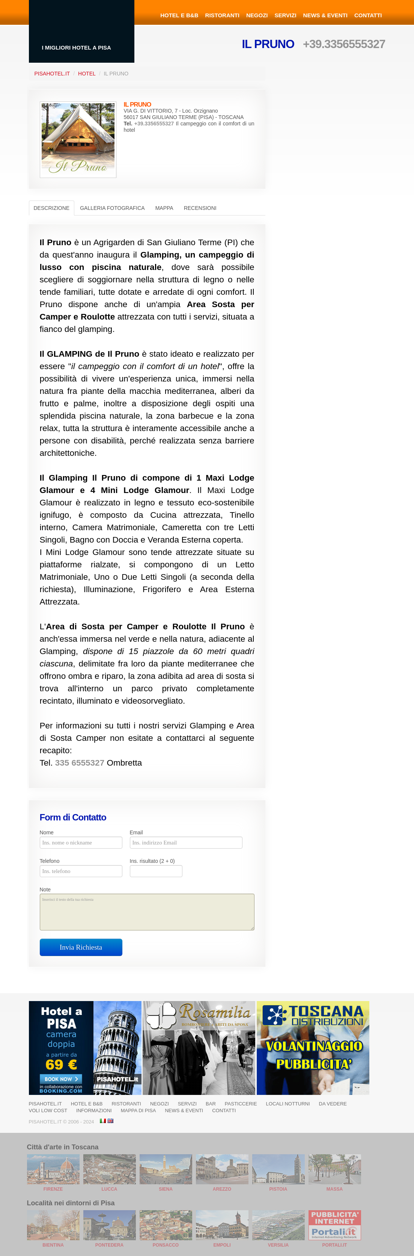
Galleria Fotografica (112, 208)
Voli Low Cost (48, 1110)
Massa (335, 1189)
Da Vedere (333, 1104)
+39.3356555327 (344, 44)
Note (45, 890)
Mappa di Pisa (138, 1110)
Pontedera (109, 1245)
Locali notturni (288, 1104)
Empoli (221, 1245)
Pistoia (278, 1189)
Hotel (87, 74)
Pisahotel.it (45, 1104)
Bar (211, 1104)
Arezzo (222, 1189)
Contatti (368, 15)
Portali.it (334, 1245)
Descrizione (52, 208)
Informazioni (94, 1110)
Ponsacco (166, 1245)
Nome (47, 832)
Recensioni (200, 208)
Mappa (164, 208)
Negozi (257, 15)
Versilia (278, 1245)
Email (136, 832)
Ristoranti (222, 15)
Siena (166, 1189)
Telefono (50, 861)
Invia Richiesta (81, 947)
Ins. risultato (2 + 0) (152, 861)
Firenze (53, 1189)
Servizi (285, 15)
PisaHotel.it (52, 74)
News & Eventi (325, 15)
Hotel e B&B (179, 15)
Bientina (53, 1245)
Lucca (109, 1189)
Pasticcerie (241, 1104)
